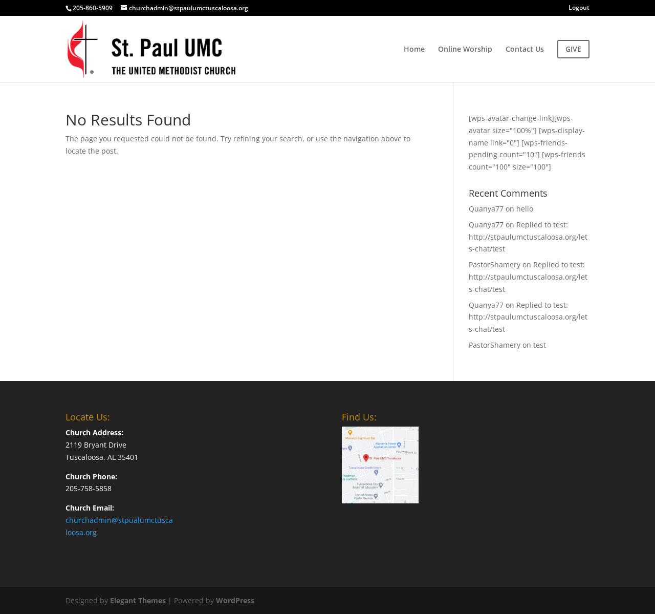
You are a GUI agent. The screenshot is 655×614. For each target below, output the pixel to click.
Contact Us (525, 50)
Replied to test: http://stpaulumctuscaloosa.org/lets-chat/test (528, 237)
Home (414, 50)
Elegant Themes (138, 600)
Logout (579, 8)
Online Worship (465, 50)
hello (524, 209)
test (539, 345)
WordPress (235, 600)
